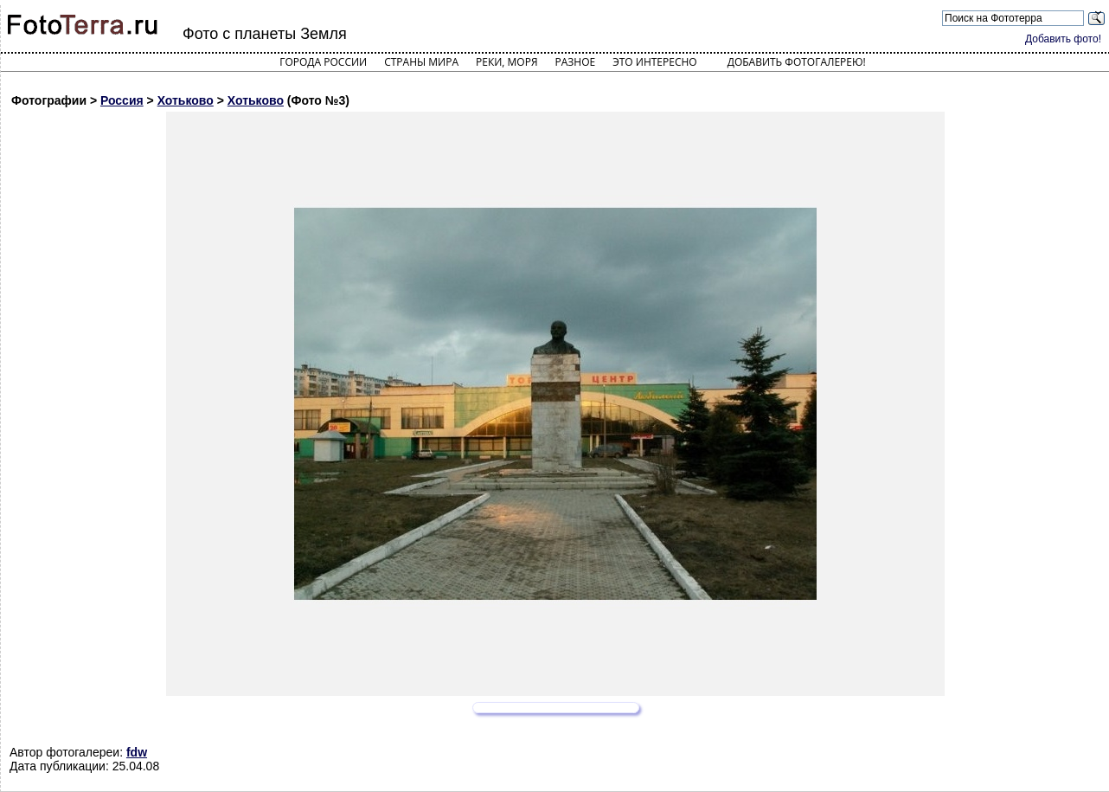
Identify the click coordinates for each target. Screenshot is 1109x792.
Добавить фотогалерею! (797, 62)
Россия (122, 100)
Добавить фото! (1063, 39)
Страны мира (421, 62)
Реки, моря (506, 62)
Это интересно (654, 62)
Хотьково (185, 100)
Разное (575, 62)
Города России (323, 62)
